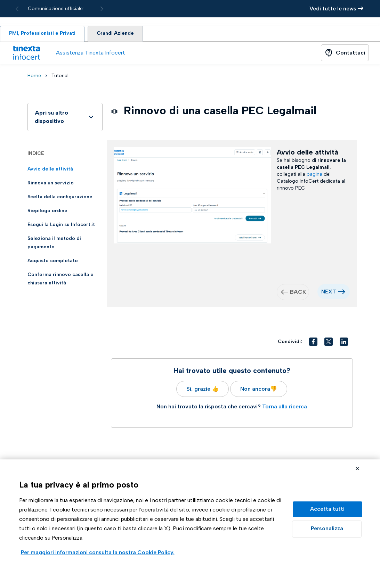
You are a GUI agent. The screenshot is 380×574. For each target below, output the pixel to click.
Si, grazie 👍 (202, 390)
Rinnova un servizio (50, 184)
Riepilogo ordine (47, 212)
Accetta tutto (327, 509)
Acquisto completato (52, 262)
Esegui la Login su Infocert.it (61, 226)
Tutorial (59, 77)
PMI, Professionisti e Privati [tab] (44, 34)
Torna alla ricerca (284, 408)
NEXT (333, 293)
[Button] (345, 54)
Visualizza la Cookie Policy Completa (97, 553)
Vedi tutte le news (336, 8)
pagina (314, 175)
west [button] (284, 293)
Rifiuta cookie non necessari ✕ (357, 469)
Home (34, 77)
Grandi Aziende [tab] (122, 34)
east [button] (342, 293)
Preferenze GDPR (327, 529)
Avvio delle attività (50, 170)
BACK (293, 293)
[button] (313, 343)
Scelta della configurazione (59, 198)
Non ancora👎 (258, 390)
